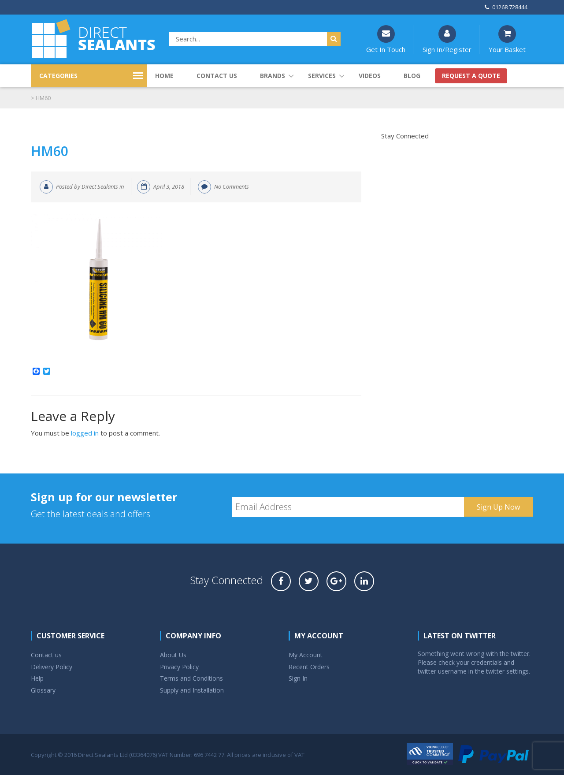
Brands (272, 75)
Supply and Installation (192, 690)
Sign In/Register (447, 39)
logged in (85, 432)
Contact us (217, 75)
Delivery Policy (51, 667)
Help (37, 678)
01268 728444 (506, 7)
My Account (306, 655)
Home (164, 75)
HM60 (49, 151)
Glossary (43, 690)
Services (322, 75)
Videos (370, 75)
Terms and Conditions (191, 678)
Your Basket (507, 39)
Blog (412, 75)
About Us (173, 655)
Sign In (298, 678)
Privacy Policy (179, 667)
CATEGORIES (58, 75)
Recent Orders (309, 667)
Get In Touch (385, 39)
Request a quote (471, 75)
